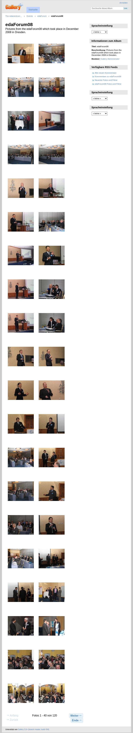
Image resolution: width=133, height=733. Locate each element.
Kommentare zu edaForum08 (108, 76)
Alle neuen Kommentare (105, 73)
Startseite (33, 9)
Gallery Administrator (110, 59)
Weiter (76, 715)
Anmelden (123, 3)
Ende (77, 720)
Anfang (12, 715)
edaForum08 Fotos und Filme (108, 84)
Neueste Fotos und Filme (106, 80)
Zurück (12, 719)
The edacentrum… (13, 16)
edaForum (42, 16)
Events (30, 16)
